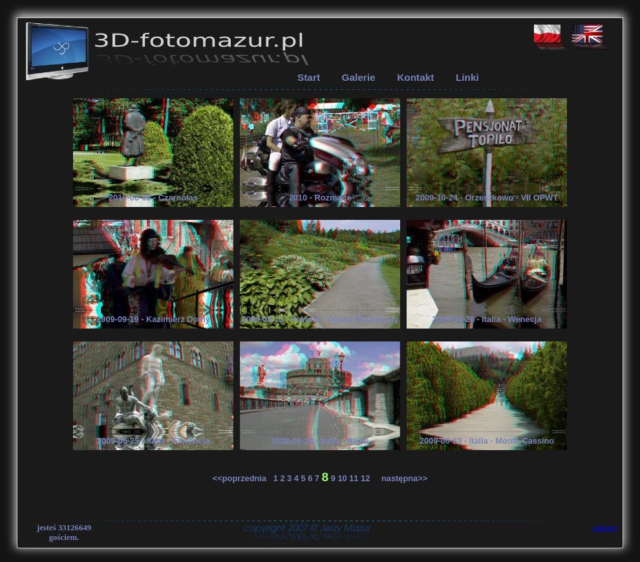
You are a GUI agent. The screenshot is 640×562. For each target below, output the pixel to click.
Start (308, 77)
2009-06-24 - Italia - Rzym (320, 441)
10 (342, 478)
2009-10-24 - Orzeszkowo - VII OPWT (487, 197)
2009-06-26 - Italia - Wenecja (486, 319)
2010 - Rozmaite (320, 197)
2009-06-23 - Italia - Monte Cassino (487, 441)
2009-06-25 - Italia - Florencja (153, 441)
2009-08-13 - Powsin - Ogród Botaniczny (319, 319)
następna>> (399, 478)
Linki (467, 77)
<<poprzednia (243, 478)
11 (353, 478)
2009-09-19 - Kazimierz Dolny (153, 319)
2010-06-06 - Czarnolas (153, 197)
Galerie (359, 77)
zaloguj (605, 527)
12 (365, 478)
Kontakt (415, 77)
